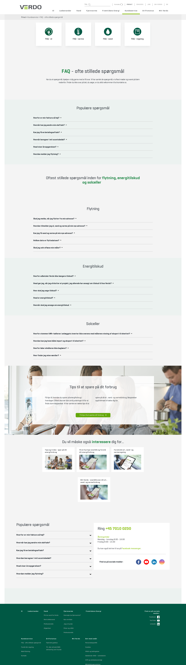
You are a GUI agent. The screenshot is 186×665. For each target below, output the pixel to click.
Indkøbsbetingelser (92, 645)
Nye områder (68, 587)
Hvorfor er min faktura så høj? (31, 503)
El (53, 11)
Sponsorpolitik (90, 637)
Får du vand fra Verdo (51, 583)
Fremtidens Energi (111, 11)
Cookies (88, 615)
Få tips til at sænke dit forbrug (93, 415)
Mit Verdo (163, 11)
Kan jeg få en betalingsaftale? (31, 518)
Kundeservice (131, 11)
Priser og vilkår (69, 596)
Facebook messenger (131, 517)
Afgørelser (47, 596)
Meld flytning (25, 619)
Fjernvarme (91, 11)
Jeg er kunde (68, 592)
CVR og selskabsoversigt (93, 628)
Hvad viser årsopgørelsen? (30, 534)
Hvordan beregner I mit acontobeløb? (35, 526)
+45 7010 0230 (118, 497)
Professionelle (48, 592)
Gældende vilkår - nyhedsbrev (95, 624)
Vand (78, 11)
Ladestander (65, 11)
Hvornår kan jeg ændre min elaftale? (34, 511)
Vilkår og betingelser (92, 619)
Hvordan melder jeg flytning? (31, 542)
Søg (87, 4)
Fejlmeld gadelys (52, 611)
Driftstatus (148, 11)
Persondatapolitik (91, 611)
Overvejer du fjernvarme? (72, 583)
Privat (23, 17)
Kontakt (23, 624)
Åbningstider (103, 505)
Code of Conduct (91, 641)
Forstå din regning (27, 615)
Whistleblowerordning (92, 632)
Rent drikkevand (49, 587)
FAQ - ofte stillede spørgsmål (51, 17)
